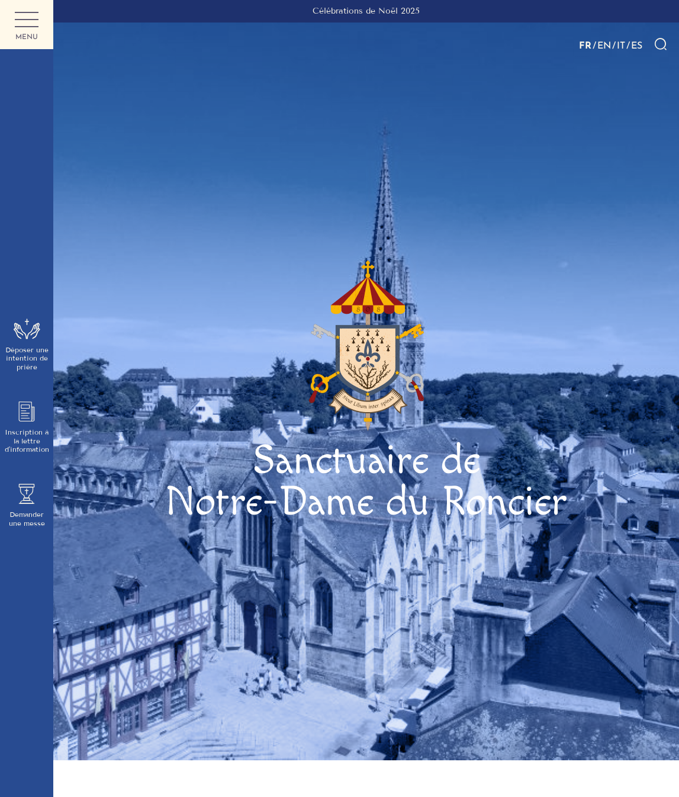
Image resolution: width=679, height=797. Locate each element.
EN (604, 45)
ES (636, 45)
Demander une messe (27, 505)
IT (621, 45)
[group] (366, 12)
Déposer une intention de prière (27, 345)
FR (585, 45)
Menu (26, 27)
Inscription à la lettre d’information (27, 427)
